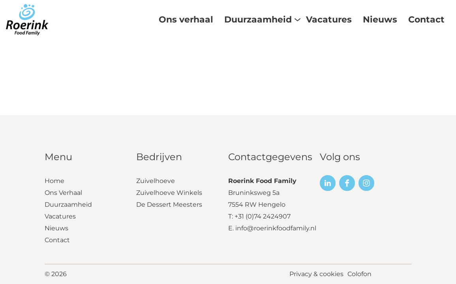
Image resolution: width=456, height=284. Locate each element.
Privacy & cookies (316, 274)
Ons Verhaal (63, 192)
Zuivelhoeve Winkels (169, 192)
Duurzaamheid (68, 204)
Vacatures (60, 216)
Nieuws (56, 228)
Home (54, 181)
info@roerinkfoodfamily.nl (275, 228)
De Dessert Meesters (169, 204)
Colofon (359, 274)
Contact (57, 240)
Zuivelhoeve (155, 181)
